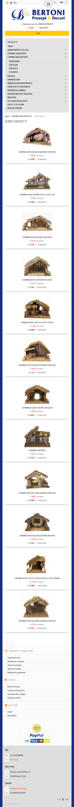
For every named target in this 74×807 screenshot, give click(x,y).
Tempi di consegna (14, 665)
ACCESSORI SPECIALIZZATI (37, 101)
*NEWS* (11, 46)
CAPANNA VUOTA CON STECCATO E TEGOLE (37, 322)
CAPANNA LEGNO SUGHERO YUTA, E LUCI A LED (37, 194)
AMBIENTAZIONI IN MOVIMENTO (37, 83)
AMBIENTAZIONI (37, 79)
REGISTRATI (42, 28)
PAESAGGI (37, 76)
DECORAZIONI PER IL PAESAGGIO (37, 94)
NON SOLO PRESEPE (15, 108)
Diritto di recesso (13, 686)
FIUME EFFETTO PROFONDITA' (37, 87)
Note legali (14, 759)
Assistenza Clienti (14, 698)
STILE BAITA (13, 72)
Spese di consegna (14, 669)
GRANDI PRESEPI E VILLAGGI (37, 50)
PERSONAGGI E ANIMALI (37, 90)
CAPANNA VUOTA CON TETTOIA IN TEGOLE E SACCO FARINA (37, 578)
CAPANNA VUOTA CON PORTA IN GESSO (37, 280)
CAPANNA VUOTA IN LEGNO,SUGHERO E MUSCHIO (37, 152)
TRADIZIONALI (14, 61)
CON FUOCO (13, 68)
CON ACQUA (13, 65)
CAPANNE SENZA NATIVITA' (37, 57)
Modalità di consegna (15, 661)
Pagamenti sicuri (13, 657)
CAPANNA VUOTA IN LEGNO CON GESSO (37, 237)
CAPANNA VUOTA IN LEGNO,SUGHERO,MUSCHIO (37, 535)
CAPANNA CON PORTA (37, 450)
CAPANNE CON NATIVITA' (37, 53)
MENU (37, 33)
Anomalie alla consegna (16, 694)
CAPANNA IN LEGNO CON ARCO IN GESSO (37, 408)
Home (7, 116)
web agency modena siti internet (37, 804)
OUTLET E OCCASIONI (16, 104)
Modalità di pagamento (16, 672)
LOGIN (30, 28)
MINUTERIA (37, 97)
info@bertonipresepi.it (18, 788)
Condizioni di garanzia (16, 690)
